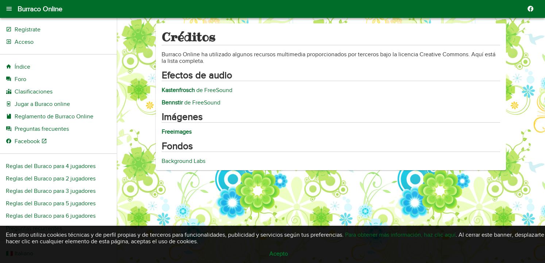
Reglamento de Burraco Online (54, 116)
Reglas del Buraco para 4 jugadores (51, 166)
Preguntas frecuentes (42, 129)
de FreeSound (197, 90)
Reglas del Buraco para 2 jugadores (51, 178)
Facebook (31, 141)
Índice (22, 67)
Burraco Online (40, 9)
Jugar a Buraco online (42, 104)
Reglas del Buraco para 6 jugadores (51, 216)
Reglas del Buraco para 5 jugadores (51, 203)
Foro (20, 79)
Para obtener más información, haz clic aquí (400, 235)
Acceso (24, 42)
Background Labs (183, 161)
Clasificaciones (34, 91)
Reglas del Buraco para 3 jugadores (51, 191)
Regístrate (27, 29)
